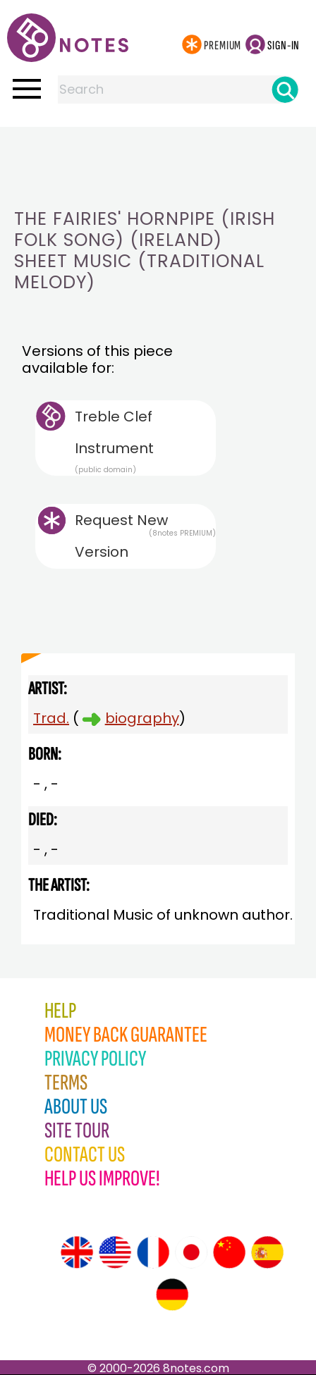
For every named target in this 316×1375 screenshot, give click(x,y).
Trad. (51, 718)
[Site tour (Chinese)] (229, 1252)
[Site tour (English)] (77, 1252)
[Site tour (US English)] (115, 1252)
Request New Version (121, 536)
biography (142, 718)
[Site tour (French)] (153, 1252)
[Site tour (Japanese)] (191, 1252)
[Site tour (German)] (172, 1294)
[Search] (285, 89)
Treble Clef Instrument (145, 441)
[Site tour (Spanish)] (267, 1252)
